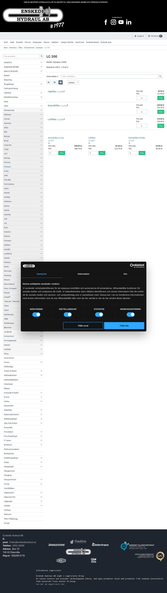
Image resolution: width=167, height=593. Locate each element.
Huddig (7, 197)
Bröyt (6, 141)
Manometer (9, 406)
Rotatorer (8, 445)
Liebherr (7, 245)
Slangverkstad (10, 479)
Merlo (6, 267)
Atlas (6, 127)
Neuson (7, 280)
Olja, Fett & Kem (10, 423)
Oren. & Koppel (10, 288)
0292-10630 (18, 545)
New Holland (9, 284)
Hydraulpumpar (10, 375)
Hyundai (7, 214)
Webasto (7, 514)
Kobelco (7, 232)
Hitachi (7, 193)
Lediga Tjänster (67, 42)
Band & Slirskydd (11, 71)
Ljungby (7, 249)
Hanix (6, 188)
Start (6, 42)
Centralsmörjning (11, 88)
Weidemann (9, 314)
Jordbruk (8, 332)
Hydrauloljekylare (11, 380)
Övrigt (6, 523)
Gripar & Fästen (10, 371)
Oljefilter (52, 91)
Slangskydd (9, 466)
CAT (6, 154)
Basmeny (13, 47)
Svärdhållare (9, 488)
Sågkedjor (8, 501)
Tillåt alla (124, 325)
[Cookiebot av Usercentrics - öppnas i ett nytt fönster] (132, 266)
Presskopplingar (10, 436)
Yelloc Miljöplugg (11, 519)
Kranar (6, 397)
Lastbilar (7, 349)
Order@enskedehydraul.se (22, 542)
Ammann (7, 123)
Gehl (6, 175)
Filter (20, 47)
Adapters (8, 62)
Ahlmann (7, 114)
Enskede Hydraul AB (13, 535)
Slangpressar (9, 471)
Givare (6, 362)
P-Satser (7, 440)
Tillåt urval (83, 325)
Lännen (7, 258)
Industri (7, 345)
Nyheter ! (55, 42)
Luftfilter (52, 119)
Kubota (7, 236)
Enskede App (106, 42)
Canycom (7, 145)
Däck (6, 101)
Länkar (6, 401)
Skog (6, 354)
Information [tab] (83, 274)
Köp (160, 98)
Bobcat (7, 136)
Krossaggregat (10, 340)
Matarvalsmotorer (11, 414)
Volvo (6, 310)
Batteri (7, 75)
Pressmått (8, 427)
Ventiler (7, 506)
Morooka (8, 271)
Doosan (7, 162)
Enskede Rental (92, 42)
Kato (6, 227)
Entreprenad (29, 47)
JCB (5, 219)
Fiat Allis (7, 180)
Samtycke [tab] (42, 274)
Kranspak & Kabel (11, 393)
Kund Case (80, 42)
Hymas (6, 210)
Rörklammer (9, 453)
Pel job (7, 293)
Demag (7, 158)
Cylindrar (7, 93)
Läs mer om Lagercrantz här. (51, 584)
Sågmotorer (9, 493)
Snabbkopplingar (11, 458)
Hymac (6, 206)
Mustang (7, 275)
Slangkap (8, 475)
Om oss (28, 42)
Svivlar (7, 484)
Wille (6, 319)
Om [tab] (125, 274)
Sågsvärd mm (9, 497)
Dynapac (39, 47)
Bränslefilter (54, 105)
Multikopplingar (10, 419)
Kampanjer (37, 42)
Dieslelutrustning (11, 97)
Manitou (7, 262)
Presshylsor (8, 432)
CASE (6, 149)
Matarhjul (8, 410)
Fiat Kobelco (9, 184)
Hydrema (7, 201)
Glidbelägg (8, 367)
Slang (6, 462)
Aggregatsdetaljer (11, 67)
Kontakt (19, 42)
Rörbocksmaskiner (11, 449)
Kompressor (9, 336)
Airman (7, 119)
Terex (6, 306)
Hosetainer (8, 384)
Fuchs (6, 171)
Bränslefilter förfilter (137, 138)
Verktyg (7, 510)
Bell (5, 132)
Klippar (7, 388)
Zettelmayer (9, 323)
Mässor (47, 42)
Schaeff (7, 297)
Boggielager (9, 84)
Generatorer (9, 358)
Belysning (8, 80)
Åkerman (7, 327)
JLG (5, 223)
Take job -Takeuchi (11, 301)
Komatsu (7, 241)
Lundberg (8, 254)
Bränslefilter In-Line (56, 138)
